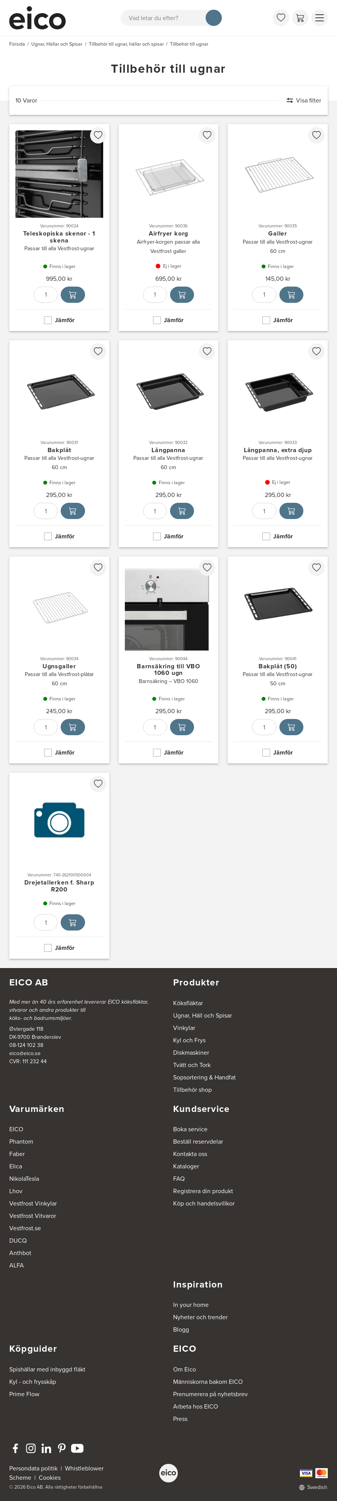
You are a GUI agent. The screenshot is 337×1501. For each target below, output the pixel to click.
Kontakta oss (190, 1153)
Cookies (50, 1477)
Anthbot (20, 1252)
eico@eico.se (25, 1053)
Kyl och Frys (189, 1040)
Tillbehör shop (192, 1089)
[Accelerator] (41, 17)
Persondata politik (33, 1468)
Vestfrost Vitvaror (32, 1215)
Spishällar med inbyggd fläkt (47, 1369)
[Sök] (214, 18)
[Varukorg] (300, 18)
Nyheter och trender (200, 1317)
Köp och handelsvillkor (204, 1203)
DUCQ (18, 1240)
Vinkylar (184, 1027)
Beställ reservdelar (198, 1141)
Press (180, 1418)
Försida (17, 44)
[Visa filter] (300, 100)
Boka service (190, 1129)
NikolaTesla (24, 1178)
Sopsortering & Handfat (204, 1077)
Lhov (15, 1191)
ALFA (16, 1265)
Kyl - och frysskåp (32, 1381)
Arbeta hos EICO (195, 1406)
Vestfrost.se (25, 1228)
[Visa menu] (319, 18)
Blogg (181, 1329)
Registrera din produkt (203, 1191)
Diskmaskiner (191, 1052)
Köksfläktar (188, 1003)
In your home (191, 1304)
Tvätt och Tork (192, 1064)
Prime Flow (24, 1394)
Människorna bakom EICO (208, 1381)
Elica (15, 1166)
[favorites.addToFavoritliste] (98, 135)
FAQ (179, 1178)
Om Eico (184, 1369)
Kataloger (186, 1166)
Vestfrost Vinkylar (33, 1203)
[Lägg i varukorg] (73, 295)
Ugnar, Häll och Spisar (202, 1015)
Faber (17, 1153)
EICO (16, 1129)
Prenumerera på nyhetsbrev (210, 1394)
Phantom (21, 1141)
